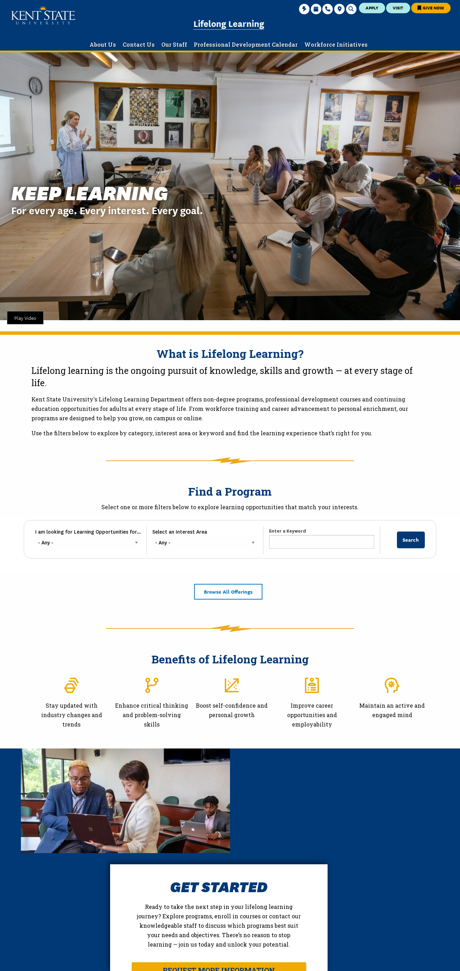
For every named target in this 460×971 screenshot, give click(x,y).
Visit (398, 7)
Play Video (25, 318)
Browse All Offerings (228, 591)
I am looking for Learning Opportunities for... (88, 532)
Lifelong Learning (228, 23)
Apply (372, 7)
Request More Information (323, 865)
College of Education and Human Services (85, 931)
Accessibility (358, 960)
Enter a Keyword (287, 531)
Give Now (430, 7)
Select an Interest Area (179, 532)
